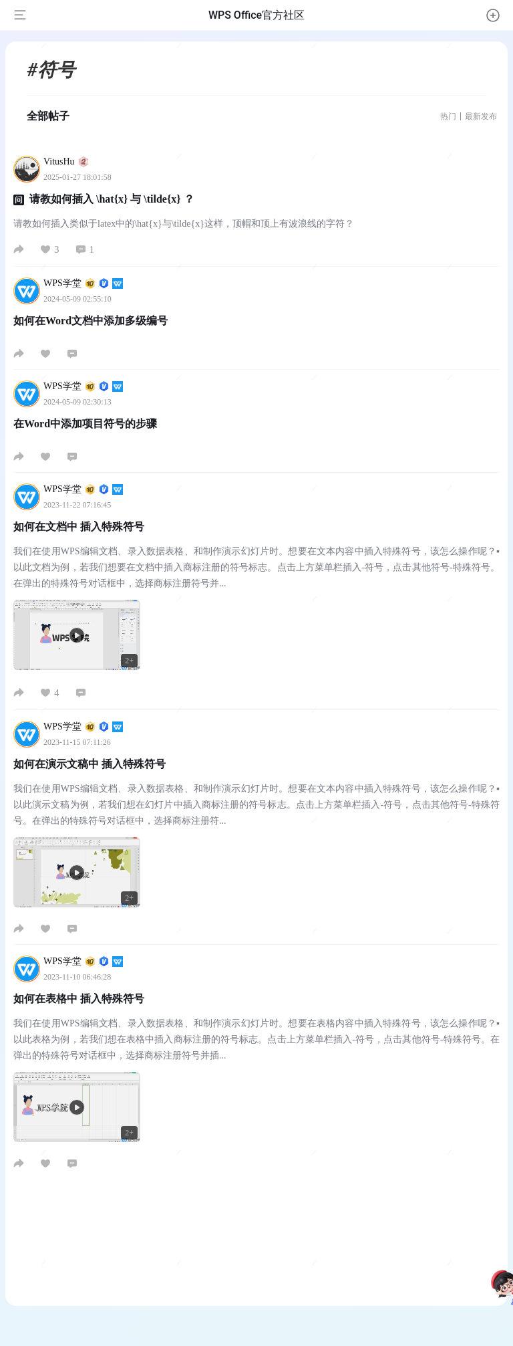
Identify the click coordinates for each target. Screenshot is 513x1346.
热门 (448, 116)
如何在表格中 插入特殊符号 (78, 998)
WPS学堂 (83, 283)
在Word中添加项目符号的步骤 (85, 423)
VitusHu (66, 161)
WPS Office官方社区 (256, 15)
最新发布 (481, 116)
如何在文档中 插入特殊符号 (78, 526)
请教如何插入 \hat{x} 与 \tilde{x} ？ (111, 199)
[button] (493, 15)
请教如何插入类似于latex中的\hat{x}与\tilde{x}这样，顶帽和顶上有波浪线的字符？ (183, 224)
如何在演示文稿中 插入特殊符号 (89, 764)
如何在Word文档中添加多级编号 (90, 320)
